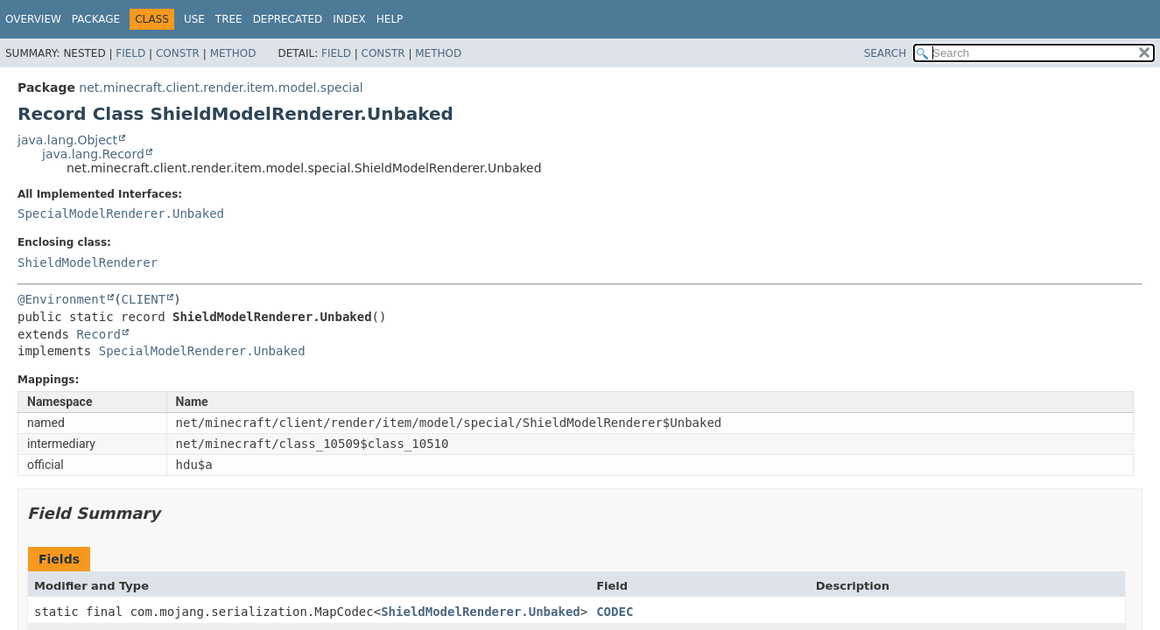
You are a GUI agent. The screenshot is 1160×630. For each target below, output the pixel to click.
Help (390, 19)
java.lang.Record (93, 154)
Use (194, 19)
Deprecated (288, 19)
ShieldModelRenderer (88, 263)
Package (96, 19)
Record (98, 334)
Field (130, 53)
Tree (229, 19)
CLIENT (144, 299)
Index (349, 19)
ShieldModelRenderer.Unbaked (480, 612)
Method (233, 53)
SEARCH (885, 53)
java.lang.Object (67, 140)
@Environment (62, 299)
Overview (33, 19)
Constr (178, 53)
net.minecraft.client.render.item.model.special (220, 87)
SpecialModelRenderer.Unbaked (121, 213)
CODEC (614, 612)
